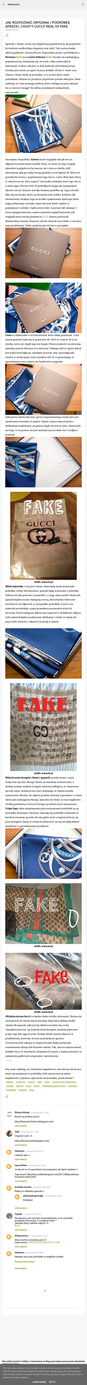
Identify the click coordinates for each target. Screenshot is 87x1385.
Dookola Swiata (23, 1187)
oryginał (73, 1086)
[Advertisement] (43, 1338)
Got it (52, 1382)
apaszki (9, 1082)
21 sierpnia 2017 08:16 (32, 1214)
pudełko (23, 1090)
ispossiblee (21, 1165)
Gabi (17, 1131)
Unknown (19, 1151)
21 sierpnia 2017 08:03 (41, 1187)
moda (36, 1086)
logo (28, 1086)
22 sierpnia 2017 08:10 (34, 1253)
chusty (31, 1082)
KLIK (18, 57)
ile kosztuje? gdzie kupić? (64, 1082)
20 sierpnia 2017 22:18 (37, 1165)
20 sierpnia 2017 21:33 (34, 1151)
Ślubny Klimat (22, 1112)
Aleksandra (14, 4)
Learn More (39, 1382)
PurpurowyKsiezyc (25, 1261)
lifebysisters (21, 1235)
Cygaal (18, 1214)
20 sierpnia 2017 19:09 (29, 1132)
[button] (7, 35)
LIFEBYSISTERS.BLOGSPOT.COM (44, 1242)
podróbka (11, 1090)
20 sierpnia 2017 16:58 (39, 1113)
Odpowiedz (21, 1126)
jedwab (9, 1086)
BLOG (17, 1225)
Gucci (47, 1082)
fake (40, 1082)
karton (19, 1086)
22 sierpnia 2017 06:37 (53, 1196)
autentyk (20, 1082)
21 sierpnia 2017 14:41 (38, 1236)
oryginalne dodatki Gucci (54, 1086)
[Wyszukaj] (83, 4)
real (32, 1090)
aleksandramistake (33, 1196)
